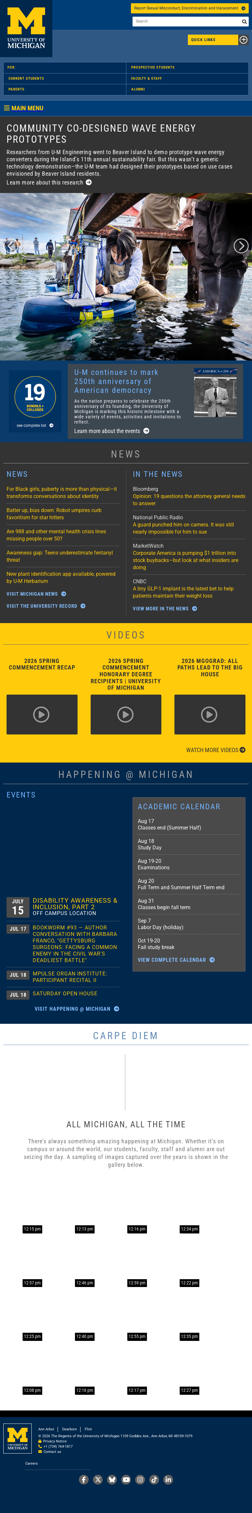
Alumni (138, 89)
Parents (17, 89)
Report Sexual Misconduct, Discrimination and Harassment (189, 8)
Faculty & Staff (146, 78)
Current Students (26, 78)
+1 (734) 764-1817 (58, 1446)
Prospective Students (153, 67)
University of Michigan (26, 28)
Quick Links (220, 40)
